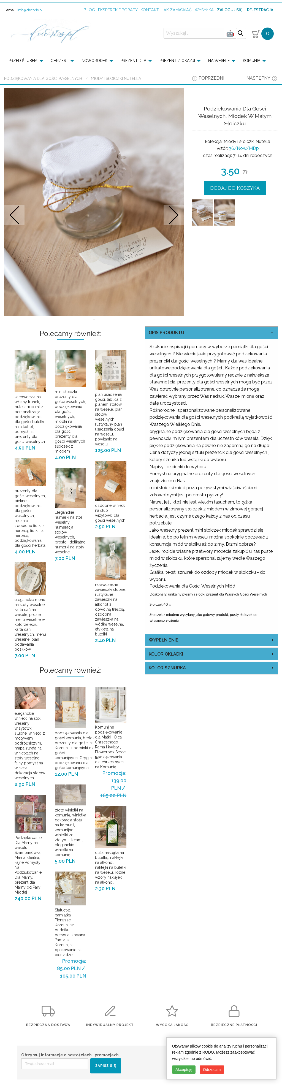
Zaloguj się (229, 10)
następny (258, 78)
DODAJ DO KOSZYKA (235, 188)
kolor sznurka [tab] (167, 667)
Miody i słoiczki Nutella (116, 78)
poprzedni (211, 78)
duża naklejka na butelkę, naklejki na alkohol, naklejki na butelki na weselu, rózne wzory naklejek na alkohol (110, 867)
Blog (89, 9)
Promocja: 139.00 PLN (114, 780)
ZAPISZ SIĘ (105, 1066)
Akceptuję (183, 1069)
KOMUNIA (251, 60)
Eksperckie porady (118, 9)
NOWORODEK (94, 60)
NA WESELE (219, 60)
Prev (14, 215)
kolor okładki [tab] (166, 654)
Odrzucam (212, 1069)
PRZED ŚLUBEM (23, 60)
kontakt (149, 9)
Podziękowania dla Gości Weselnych (43, 78)
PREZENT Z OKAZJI (177, 60)
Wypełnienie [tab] (163, 640)
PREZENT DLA (133, 60)
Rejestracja (260, 10)
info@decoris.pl (30, 10)
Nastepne (173, 215)
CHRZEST (59, 60)
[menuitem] (27, 61)
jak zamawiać (177, 9)
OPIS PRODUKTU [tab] (166, 332)
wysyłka (204, 9)
